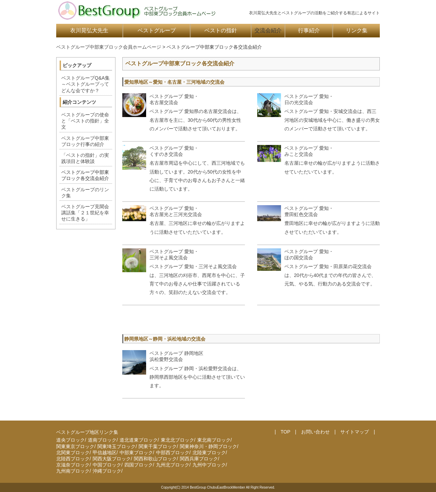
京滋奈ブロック (73, 465)
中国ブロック (107, 465)
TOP (285, 431)
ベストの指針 (220, 30)
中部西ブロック (172, 452)
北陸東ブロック (209, 452)
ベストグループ (157, 30)
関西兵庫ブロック (199, 458)
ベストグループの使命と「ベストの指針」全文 (85, 121)
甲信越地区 (104, 452)
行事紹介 (309, 30)
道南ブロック (102, 440)
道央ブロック (70, 440)
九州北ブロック (172, 465)
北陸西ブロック (73, 458)
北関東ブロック (73, 452)
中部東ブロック (136, 452)
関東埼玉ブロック (116, 446)
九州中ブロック (209, 465)
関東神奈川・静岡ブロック (208, 446)
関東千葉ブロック (158, 446)
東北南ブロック (214, 440)
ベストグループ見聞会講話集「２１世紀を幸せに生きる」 (85, 213)
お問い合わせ (315, 431)
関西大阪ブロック (112, 458)
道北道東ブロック (139, 440)
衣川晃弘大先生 (89, 30)
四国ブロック (138, 465)
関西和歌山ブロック (155, 458)
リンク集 (357, 30)
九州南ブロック (73, 471)
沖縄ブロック (107, 471)
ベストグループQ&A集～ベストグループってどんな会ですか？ (85, 84)
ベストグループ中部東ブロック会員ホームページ (108, 47)
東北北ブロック (177, 440)
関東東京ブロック (75, 446)
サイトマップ (354, 431)
